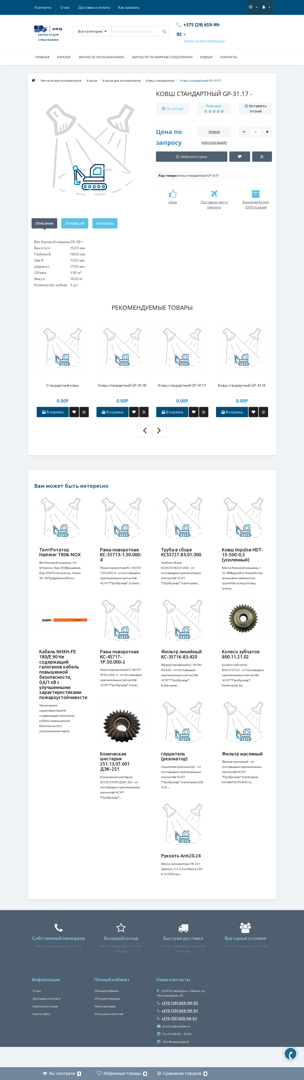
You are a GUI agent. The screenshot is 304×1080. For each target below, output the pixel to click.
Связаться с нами (45, 1026)
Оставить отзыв (258, 108)
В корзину (53, 412)
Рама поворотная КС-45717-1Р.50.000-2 (119, 662)
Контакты (132, 7)
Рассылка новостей (109, 1034)
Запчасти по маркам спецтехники (162, 57)
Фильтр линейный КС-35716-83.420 (181, 659)
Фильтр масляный (242, 764)
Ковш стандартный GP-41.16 (242, 385)
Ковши (206, 57)
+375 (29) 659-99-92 (177, 1023)
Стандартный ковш (62, 385)
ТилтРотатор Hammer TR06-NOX (60, 552)
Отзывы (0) (74, 223)
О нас (39, 7)
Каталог (64, 57)
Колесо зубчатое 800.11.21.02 (241, 659)
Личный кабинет (107, 1011)
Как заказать (104, 7)
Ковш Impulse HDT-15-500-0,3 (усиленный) (242, 554)
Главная (42, 57)
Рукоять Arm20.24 (181, 871)
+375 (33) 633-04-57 (177, 1039)
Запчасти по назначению (101, 57)
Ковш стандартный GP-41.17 (182, 385)
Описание (44, 223)
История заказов (107, 1019)
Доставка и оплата (69, 7)
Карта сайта (41, 1034)
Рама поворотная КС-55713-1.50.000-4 (121, 554)
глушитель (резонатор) (174, 766)
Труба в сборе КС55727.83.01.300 (181, 552)
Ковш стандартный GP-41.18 (122, 385)
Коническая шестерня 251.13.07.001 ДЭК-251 (115, 771)
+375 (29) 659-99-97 (177, 1031)
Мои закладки (105, 1026)
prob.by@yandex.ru (173, 1046)
